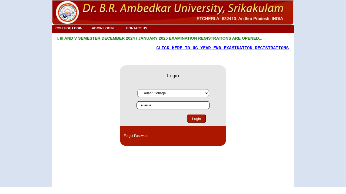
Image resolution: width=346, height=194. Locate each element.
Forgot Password (136, 136)
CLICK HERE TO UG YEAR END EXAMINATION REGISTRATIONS (222, 48)
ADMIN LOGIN (103, 28)
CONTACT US (136, 28)
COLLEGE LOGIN (68, 28)
